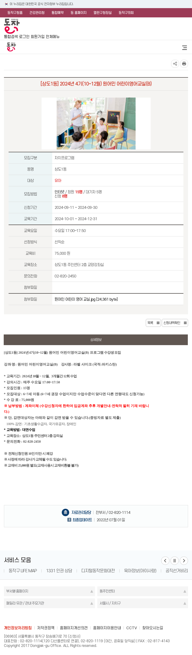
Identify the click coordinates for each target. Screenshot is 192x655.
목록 (150, 323)
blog (69, 617)
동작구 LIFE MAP (23, 570)
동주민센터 (107, 591)
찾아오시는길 (152, 628)
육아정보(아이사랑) (140, 570)
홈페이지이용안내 (107, 628)
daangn (123, 617)
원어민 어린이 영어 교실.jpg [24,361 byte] (86, 299)
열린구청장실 (103, 13)
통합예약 (58, 13)
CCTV (131, 628)
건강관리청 (37, 13)
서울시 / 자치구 (110, 603)
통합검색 (11, 36)
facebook (78, 617)
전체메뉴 (53, 36)
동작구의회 (126, 13)
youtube (114, 617)
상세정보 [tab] (95, 340)
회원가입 (38, 36)
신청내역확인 (171, 323)
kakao (105, 617)
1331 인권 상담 (59, 570)
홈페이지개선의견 (74, 628)
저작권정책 (46, 628)
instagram (96, 617)
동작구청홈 (15, 13)
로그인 (24, 36)
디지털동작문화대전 (98, 570)
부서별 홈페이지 (17, 591)
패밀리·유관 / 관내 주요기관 (25, 603)
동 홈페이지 (79, 13)
